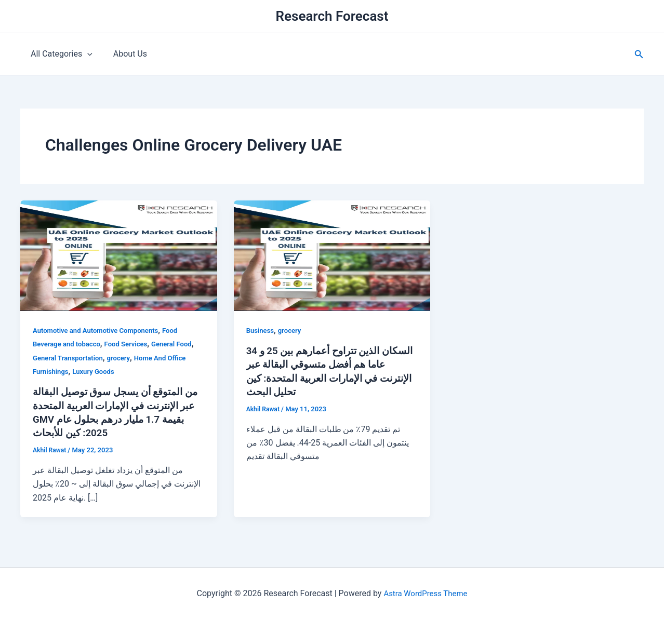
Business (261, 330)
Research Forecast (332, 16)
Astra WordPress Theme (425, 593)
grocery (124, 358)
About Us (124, 54)
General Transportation (70, 358)
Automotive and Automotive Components (100, 330)
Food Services (132, 344)
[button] (639, 54)
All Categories (59, 54)
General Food (180, 344)
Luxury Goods (97, 371)
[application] (85, 54)
